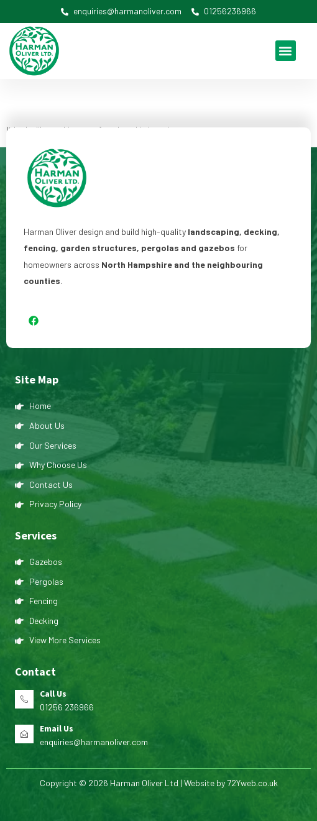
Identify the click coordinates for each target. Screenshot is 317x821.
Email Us (56, 728)
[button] (285, 50)
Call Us (53, 693)
